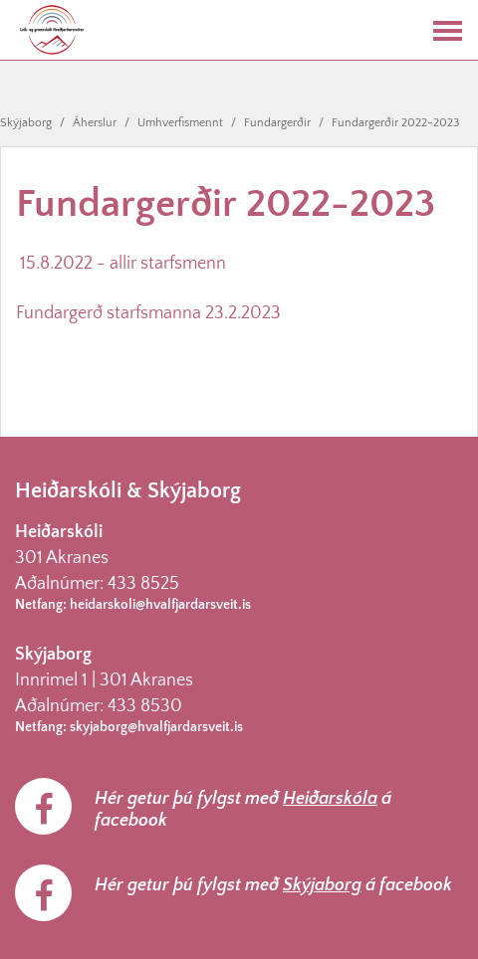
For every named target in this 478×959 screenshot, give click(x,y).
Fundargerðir (277, 122)
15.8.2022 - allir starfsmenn (123, 264)
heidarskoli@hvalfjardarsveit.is (160, 605)
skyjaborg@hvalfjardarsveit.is (156, 727)
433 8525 (143, 584)
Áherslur (95, 122)
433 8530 (145, 706)
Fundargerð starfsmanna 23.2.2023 (148, 313)
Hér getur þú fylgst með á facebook (243, 810)
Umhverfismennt (180, 122)
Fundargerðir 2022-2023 (395, 122)
